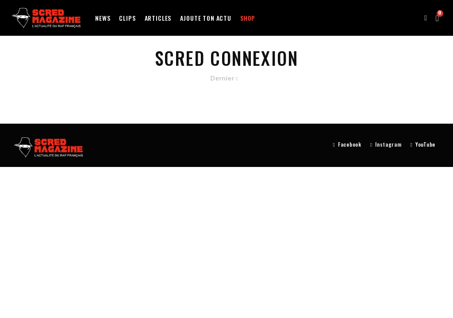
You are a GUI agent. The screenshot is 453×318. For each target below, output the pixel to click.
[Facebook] (347, 145)
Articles (158, 18)
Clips (127, 18)
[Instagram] (386, 145)
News (102, 18)
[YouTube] (423, 145)
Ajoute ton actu (205, 18)
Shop (247, 18)
